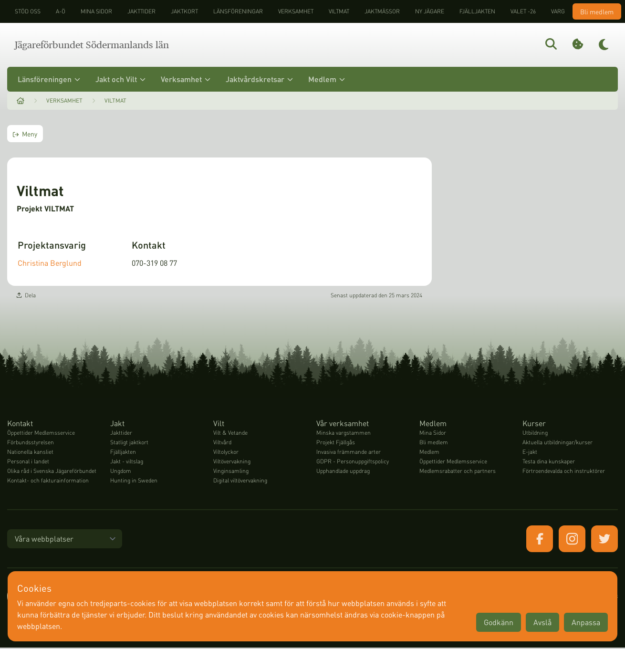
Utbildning (535, 434)
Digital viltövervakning (240, 481)
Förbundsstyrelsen (30, 443)
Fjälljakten (477, 11)
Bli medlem (597, 11)
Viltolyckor (226, 453)
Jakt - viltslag (126, 462)
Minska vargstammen (343, 434)
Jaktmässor (382, 11)
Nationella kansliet (30, 453)
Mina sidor (96, 11)
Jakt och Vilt (120, 79)
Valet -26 (523, 11)
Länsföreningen (49, 79)
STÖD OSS (28, 11)
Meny (25, 133)
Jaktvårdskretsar (259, 79)
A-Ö (60, 11)
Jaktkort (184, 11)
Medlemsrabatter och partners (457, 472)
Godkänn (498, 622)
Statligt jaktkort (129, 443)
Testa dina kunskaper (548, 462)
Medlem (326, 79)
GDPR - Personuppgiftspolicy (352, 462)
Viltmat (339, 11)
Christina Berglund (50, 263)
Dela (26, 296)
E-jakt (529, 453)
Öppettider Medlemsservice (41, 434)
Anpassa (586, 622)
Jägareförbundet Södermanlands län (92, 45)
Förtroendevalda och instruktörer (563, 472)
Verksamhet (295, 11)
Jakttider (141, 11)
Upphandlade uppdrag (343, 472)
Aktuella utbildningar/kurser (557, 443)
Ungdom (120, 472)
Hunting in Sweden (133, 481)
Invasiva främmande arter (348, 453)
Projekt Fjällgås (335, 443)
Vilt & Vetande (230, 434)
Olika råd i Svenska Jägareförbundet (51, 472)
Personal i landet (28, 462)
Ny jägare (429, 11)
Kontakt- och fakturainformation (48, 481)
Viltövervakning (231, 462)
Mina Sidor (432, 434)
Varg (558, 11)
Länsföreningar (238, 11)
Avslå (542, 622)
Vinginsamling (231, 472)
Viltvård (222, 443)
